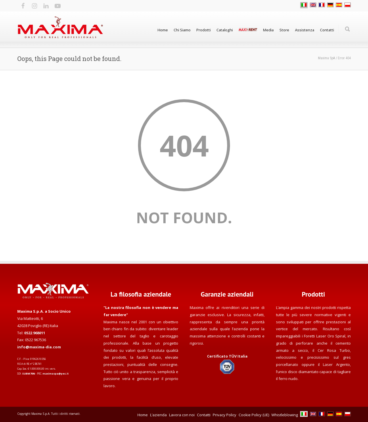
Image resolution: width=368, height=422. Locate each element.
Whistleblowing (284, 414)
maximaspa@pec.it (56, 373)
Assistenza (304, 30)
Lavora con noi (182, 414)
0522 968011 (34, 332)
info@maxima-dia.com (39, 347)
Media (268, 30)
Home (163, 30)
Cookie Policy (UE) (254, 414)
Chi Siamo (182, 30)
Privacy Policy (224, 414)
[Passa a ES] (339, 5)
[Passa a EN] (313, 5)
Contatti (327, 30)
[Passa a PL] (347, 5)
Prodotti (203, 30)
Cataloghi (224, 30)
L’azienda (158, 414)
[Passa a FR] (322, 5)
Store (284, 30)
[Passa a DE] (330, 5)
